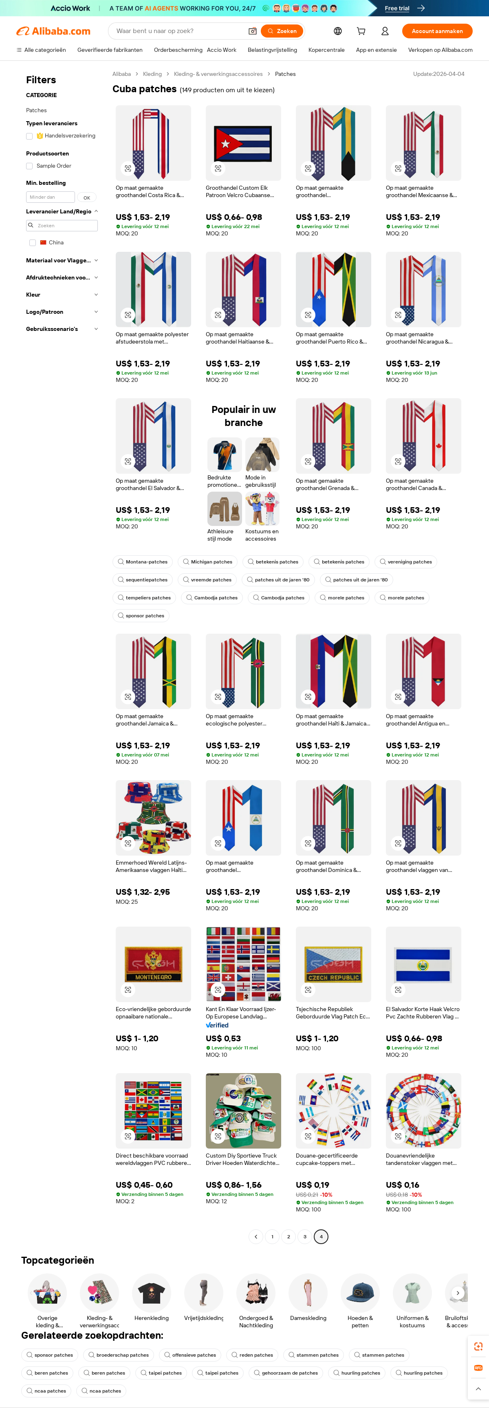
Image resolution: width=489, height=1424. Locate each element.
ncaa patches (46, 1391)
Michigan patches (207, 562)
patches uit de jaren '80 (278, 580)
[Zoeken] (282, 31)
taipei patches (161, 1373)
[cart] (363, 32)
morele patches (342, 597)
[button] (253, 31)
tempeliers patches (144, 597)
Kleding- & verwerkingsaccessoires (218, 74)
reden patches (252, 1355)
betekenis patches (273, 562)
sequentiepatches (142, 580)
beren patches (47, 1373)
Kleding (152, 74)
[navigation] (62, 656)
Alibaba (121, 74)
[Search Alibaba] (179, 31)
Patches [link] (285, 74)
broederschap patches (118, 1355)
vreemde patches (207, 580)
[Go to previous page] (256, 1236)
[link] (478, 1346)
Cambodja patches (212, 597)
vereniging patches (406, 562)
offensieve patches (190, 1355)
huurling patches (356, 1373)
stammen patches (314, 1355)
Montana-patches (142, 562)
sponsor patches (141, 615)
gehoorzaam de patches (286, 1373)
